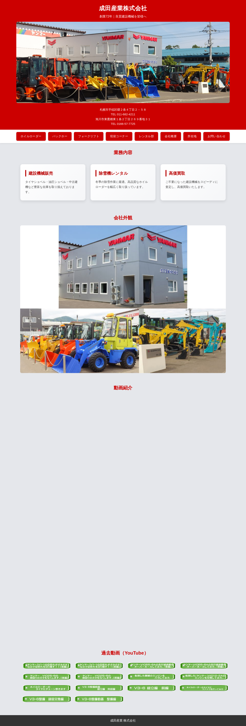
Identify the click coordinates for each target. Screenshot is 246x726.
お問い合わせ (217, 136)
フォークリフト (88, 136)
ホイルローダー (31, 136)
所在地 (192, 136)
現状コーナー (119, 136)
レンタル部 (146, 136)
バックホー (59, 136)
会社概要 (171, 136)
